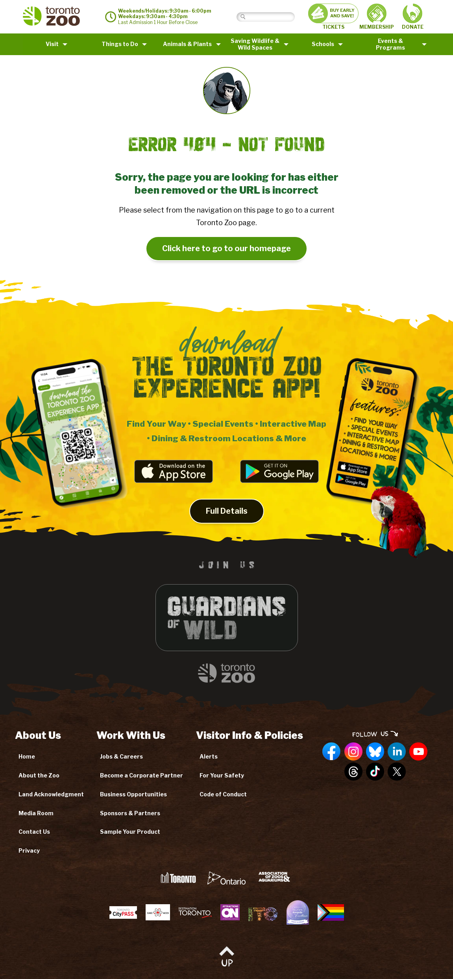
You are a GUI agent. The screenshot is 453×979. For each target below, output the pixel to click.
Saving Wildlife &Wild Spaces (255, 44)
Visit (52, 44)
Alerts (209, 756)
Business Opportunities (133, 794)
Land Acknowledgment (51, 794)
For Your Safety (222, 775)
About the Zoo (38, 775)
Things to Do (120, 44)
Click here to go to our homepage (226, 248)
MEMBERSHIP (376, 17)
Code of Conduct (223, 794)
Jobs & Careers (121, 756)
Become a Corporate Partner (141, 775)
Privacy (29, 850)
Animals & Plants (187, 44)
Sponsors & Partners (130, 813)
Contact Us (34, 831)
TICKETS (333, 17)
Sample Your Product (130, 831)
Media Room (36, 813)
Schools (323, 44)
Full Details (227, 517)
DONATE (412, 17)
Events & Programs (390, 44)
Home (26, 756)
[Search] (272, 16)
